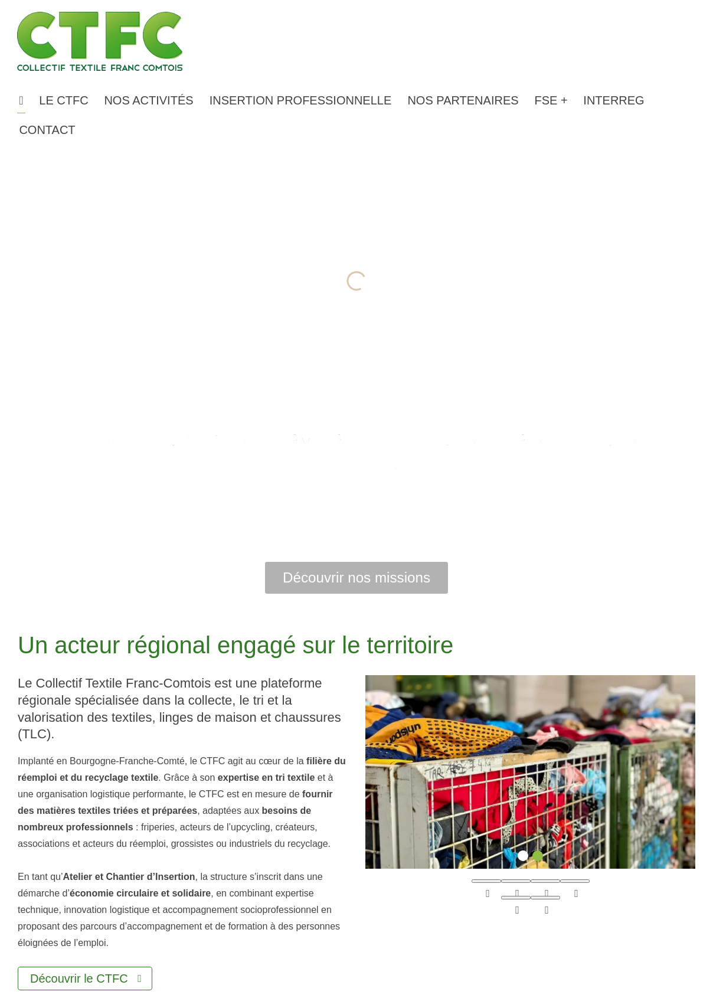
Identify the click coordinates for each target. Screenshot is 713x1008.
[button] (63, 100)
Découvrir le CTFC (79, 978)
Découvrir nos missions (356, 577)
